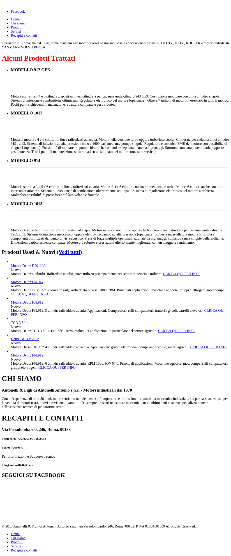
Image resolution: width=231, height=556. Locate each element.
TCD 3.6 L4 (19, 323)
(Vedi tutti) (69, 252)
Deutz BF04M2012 (25, 339)
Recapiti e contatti (24, 35)
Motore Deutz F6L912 (27, 355)
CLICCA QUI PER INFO (181, 274)
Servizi (16, 31)
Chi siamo (18, 23)
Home (15, 19)
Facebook (18, 11)
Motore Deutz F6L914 (27, 282)
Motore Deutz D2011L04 (29, 266)
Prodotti (17, 27)
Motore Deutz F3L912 (27, 302)
